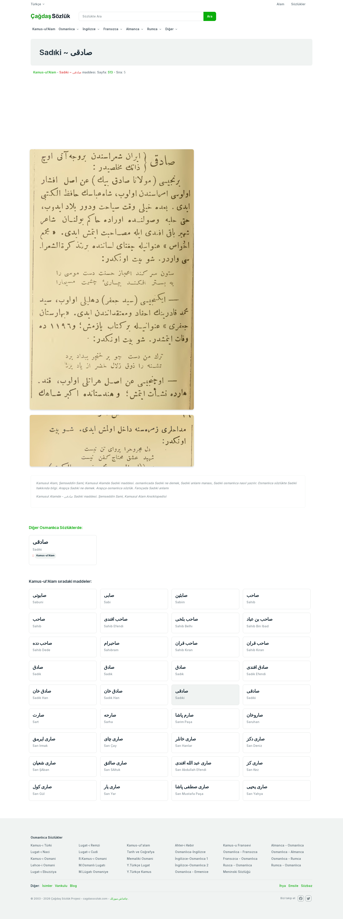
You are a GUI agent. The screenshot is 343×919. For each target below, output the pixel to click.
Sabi (107, 602)
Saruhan (253, 722)
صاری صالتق (115, 763)
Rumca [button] (152, 29)
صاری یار (112, 786)
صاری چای (113, 739)
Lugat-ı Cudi (88, 852)
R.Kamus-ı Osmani (93, 858)
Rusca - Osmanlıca (237, 865)
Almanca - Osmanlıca (287, 845)
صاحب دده (42, 643)
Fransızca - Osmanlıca (240, 858)
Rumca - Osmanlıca (286, 865)
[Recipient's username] (141, 16)
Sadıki (37, 549)
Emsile (293, 886)
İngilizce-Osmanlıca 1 (191, 858)
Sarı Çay (110, 745)
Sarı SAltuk (112, 770)
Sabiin (180, 602)
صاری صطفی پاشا (192, 786)
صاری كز (255, 763)
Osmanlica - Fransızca (240, 852)
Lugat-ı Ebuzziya (43, 872)
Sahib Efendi (113, 626)
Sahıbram (111, 650)
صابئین (181, 595)
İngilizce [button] (89, 29)
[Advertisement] (171, 111)
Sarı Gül (39, 794)
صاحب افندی (115, 619)
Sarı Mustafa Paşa (189, 794)
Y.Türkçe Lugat (138, 865)
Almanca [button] (132, 29)
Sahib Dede (41, 650)
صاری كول (42, 786)
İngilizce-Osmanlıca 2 (191, 865)
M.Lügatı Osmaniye (93, 872)
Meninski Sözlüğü (236, 872)
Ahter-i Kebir (184, 845)
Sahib (251, 602)
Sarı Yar (110, 794)
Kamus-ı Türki (41, 845)
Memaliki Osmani (140, 858)
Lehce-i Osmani (43, 865)
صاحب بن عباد (259, 619)
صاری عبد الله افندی (193, 763)
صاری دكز (255, 739)
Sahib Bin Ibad (258, 626)
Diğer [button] (169, 29)
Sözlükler (298, 4)
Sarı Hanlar (183, 745)
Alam (280, 4)
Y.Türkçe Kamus (139, 872)
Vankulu (61, 886)
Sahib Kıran (184, 650)
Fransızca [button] (110, 29)
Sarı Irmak (40, 745)
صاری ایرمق (44, 739)
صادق (38, 667)
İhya (282, 886)
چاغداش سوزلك (119, 898)
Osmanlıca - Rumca (286, 858)
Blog (73, 886)
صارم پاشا (184, 715)
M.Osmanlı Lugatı (92, 865)
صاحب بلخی (186, 619)
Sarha (108, 722)
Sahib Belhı (183, 626)
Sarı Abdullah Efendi (190, 770)
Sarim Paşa (183, 722)
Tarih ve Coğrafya (140, 852)
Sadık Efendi (256, 674)
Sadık (37, 674)
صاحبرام (111, 643)
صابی (109, 595)
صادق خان (42, 691)
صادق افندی (257, 667)
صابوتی (39, 595)
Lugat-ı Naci (40, 852)
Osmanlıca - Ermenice (191, 872)
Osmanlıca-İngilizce (190, 852)
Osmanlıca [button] (67, 29)
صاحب (253, 595)
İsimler (47, 886)
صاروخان (255, 715)
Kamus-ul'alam (138, 845)
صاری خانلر (185, 739)
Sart (36, 722)
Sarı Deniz (254, 745)
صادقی (40, 542)
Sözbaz (306, 886)
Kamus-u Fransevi (237, 845)
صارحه (110, 715)
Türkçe (36, 4)
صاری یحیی (257, 786)
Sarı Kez (253, 770)
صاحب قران (186, 643)
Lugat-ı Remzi (89, 845)
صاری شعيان (44, 763)
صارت (38, 715)
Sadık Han (40, 698)
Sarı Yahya (255, 794)
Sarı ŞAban (41, 770)
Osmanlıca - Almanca (287, 852)
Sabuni (38, 602)
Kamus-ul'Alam (43, 29)
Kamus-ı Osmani (43, 858)
